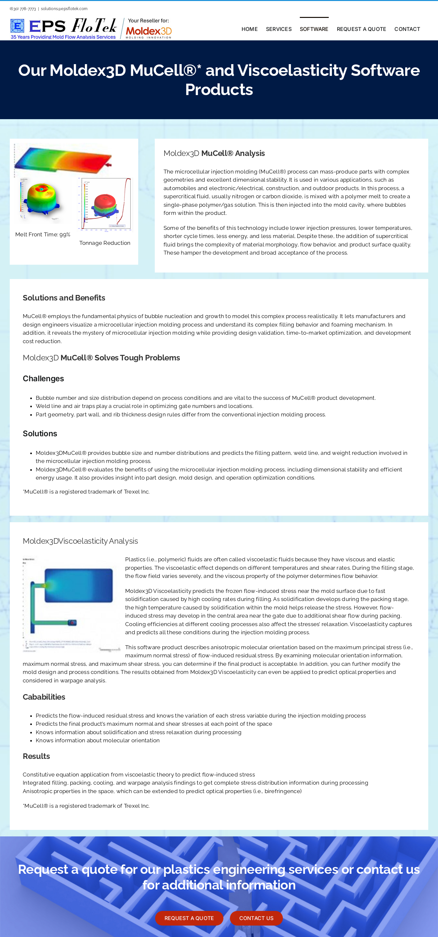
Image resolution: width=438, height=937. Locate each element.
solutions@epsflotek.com (64, 9)
